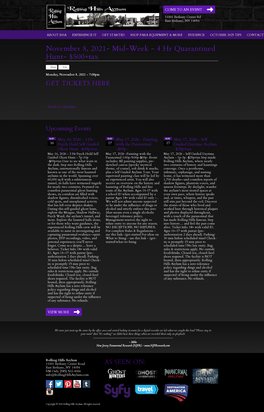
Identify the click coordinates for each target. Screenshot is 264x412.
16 (52, 141)
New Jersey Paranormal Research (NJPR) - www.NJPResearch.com (133, 345)
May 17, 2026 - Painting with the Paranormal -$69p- (137, 144)
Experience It (84, 35)
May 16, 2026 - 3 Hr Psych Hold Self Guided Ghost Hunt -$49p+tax (78, 144)
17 (110, 141)
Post (63, 67)
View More (58, 312)
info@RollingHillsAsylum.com (67, 375)
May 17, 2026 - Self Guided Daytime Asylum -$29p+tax (195, 144)
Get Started (113, 35)
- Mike (133, 342)
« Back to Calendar (61, 106)
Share (51, 67)
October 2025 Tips (225, 35)
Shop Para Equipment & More (156, 35)
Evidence (196, 35)
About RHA (57, 35)
